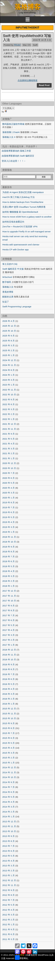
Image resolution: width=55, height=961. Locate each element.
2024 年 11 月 (9, 365)
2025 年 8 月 (8, 340)
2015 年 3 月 (8, 753)
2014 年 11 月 (9, 772)
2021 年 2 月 (8, 453)
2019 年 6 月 (8, 512)
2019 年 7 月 (8, 507)
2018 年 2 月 (8, 581)
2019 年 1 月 (8, 532)
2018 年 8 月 (8, 551)
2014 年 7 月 (8, 787)
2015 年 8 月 (8, 728)
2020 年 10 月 (9, 468)
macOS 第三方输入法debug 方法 (18, 197)
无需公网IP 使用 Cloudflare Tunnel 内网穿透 (23, 207)
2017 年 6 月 (8, 620)
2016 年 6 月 (8, 679)
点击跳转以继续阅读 (27, 80)
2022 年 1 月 (8, 419)
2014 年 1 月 (8, 816)
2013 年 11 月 (9, 826)
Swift (35, 45)
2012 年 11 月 (9, 885)
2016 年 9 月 (8, 664)
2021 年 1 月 (8, 458)
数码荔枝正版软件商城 (13, 124)
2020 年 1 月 (8, 497)
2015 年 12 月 (9, 708)
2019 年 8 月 (8, 502)
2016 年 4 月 (8, 689)
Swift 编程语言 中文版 (13, 269)
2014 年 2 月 (8, 811)
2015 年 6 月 (8, 738)
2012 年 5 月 (8, 905)
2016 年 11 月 (9, 654)
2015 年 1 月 (8, 762)
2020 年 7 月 (8, 473)
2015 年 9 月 (8, 723)
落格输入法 (7, 287)
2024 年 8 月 (8, 370)
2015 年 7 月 (8, 733)
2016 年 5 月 (8, 684)
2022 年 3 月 (8, 409)
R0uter (17, 45)
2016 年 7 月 (8, 674)
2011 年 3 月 (8, 939)
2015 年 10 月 (9, 718)
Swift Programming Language (16, 306)
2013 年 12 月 (9, 821)
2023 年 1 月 (8, 384)
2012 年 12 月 (9, 880)
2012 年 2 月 (8, 919)
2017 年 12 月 (9, 591)
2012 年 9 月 (8, 890)
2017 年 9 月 (8, 605)
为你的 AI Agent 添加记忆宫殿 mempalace (23, 192)
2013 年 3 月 (8, 865)
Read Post (44, 85)
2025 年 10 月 (9, 331)
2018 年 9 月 (8, 546)
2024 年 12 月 (9, 360)
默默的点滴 (7, 296)
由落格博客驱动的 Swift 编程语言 (18, 156)
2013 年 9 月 (8, 836)
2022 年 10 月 (9, 394)
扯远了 (5, 301)
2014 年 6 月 (8, 792)
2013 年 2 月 (8, 870)
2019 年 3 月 (8, 527)
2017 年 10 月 (9, 600)
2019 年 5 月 (8, 517)
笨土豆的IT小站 (9, 264)
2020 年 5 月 (8, 483)
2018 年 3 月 (8, 576)
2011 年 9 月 (8, 929)
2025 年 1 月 (8, 355)
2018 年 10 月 (9, 541)
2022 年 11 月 (9, 389)
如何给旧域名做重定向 (13, 221)
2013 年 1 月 (8, 875)
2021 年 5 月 (8, 439)
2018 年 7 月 (8, 556)
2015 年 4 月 (8, 748)
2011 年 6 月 (8, 934)
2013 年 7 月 (8, 846)
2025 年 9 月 (8, 335)
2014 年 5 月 (8, 797)
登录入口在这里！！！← (14, 161)
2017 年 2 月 (8, 640)
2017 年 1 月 (8, 645)
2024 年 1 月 (8, 375)
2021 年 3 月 (8, 448)
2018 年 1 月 (8, 586)
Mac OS (27, 45)
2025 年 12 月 (9, 326)
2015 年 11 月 (9, 713)
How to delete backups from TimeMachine (22, 202)
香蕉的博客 (7, 292)
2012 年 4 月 (8, 910)
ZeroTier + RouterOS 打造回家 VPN (19, 226)
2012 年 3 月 (8, 914)
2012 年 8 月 (8, 895)
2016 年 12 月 (9, 649)
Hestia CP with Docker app (15, 249)
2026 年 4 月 (8, 321)
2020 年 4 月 (8, 488)
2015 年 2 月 (8, 757)
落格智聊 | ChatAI (11, 132)
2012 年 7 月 (8, 900)
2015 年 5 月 (8, 743)
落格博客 (27, 6)
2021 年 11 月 (9, 429)
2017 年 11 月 (9, 596)
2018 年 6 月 (8, 561)
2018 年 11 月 (9, 537)
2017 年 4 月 (8, 630)
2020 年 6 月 (8, 478)
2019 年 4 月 (8, 522)
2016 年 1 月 (8, 703)
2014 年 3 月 (8, 806)
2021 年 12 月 (9, 424)
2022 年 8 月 (8, 404)
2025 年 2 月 (8, 350)
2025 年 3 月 (8, 345)
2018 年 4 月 (8, 571)
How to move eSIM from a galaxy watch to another (27, 216)
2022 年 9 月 (8, 399)
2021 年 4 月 (8, 443)
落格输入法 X (8, 137)
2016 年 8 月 (8, 669)
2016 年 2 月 (8, 698)
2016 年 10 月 (9, 659)
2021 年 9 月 (8, 434)
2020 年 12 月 (9, 463)
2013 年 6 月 (8, 851)
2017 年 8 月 (8, 610)
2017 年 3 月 (8, 635)
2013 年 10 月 (9, 831)
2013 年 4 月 (8, 860)
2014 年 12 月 (9, 767)
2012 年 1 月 (8, 924)
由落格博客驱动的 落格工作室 (16, 151)
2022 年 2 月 (8, 414)
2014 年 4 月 (8, 802)
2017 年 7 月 (8, 615)
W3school (7, 277)
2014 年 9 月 (8, 782)
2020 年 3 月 (8, 492)
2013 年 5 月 (8, 856)
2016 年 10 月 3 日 (42, 40)
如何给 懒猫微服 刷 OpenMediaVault (20, 212)
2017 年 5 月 (8, 625)
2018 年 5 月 (8, 566)
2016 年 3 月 (8, 694)
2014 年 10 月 (9, 777)
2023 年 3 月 (8, 380)
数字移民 (6, 282)
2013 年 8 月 (8, 841)
